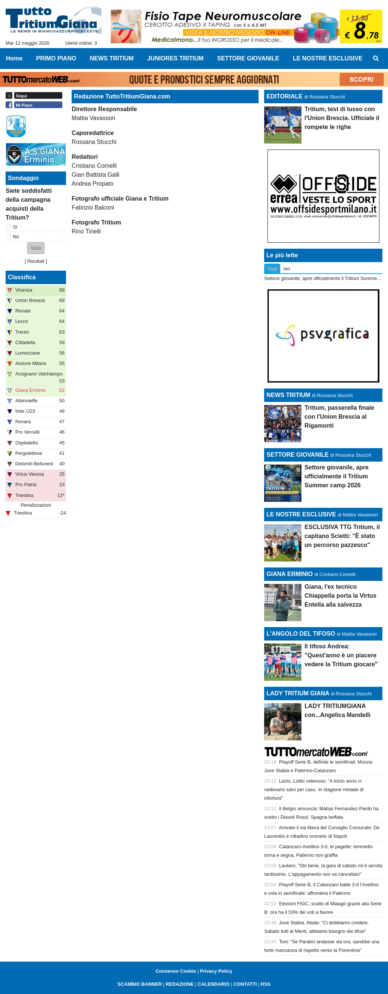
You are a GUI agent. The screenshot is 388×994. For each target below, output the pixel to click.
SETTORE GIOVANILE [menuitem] (248, 58)
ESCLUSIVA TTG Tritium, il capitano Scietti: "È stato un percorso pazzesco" (342, 536)
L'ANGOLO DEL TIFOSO (300, 633)
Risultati (35, 261)
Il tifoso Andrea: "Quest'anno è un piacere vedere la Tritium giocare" (341, 655)
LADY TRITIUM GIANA (297, 693)
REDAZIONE (180, 984)
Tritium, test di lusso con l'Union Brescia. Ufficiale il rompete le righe (341, 118)
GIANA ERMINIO (289, 574)
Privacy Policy (216, 971)
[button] (35, 248)
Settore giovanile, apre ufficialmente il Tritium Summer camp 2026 (336, 476)
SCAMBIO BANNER (140, 984)
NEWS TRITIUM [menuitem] (112, 58)
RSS (265, 984)
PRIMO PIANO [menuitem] (56, 58)
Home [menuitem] (14, 58)
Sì (15, 227)
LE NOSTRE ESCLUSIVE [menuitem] (328, 58)
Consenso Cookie (176, 971)
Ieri (286, 268)
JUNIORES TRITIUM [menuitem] (175, 58)
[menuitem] (376, 59)
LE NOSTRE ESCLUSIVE (301, 514)
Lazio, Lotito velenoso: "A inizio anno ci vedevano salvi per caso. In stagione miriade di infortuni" (313, 789)
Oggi (272, 268)
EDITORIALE (284, 96)
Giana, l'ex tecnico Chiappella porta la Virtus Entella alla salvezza (340, 595)
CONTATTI (245, 984)
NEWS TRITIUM (288, 395)
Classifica (22, 277)
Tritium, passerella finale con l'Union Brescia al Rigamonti (339, 417)
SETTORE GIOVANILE (297, 455)
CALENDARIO (213, 984)
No (16, 236)
